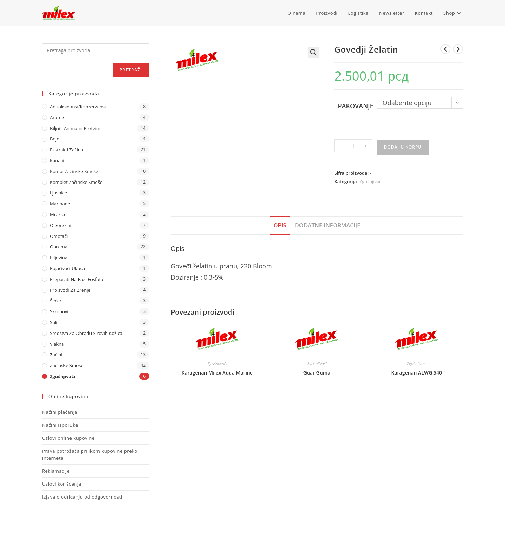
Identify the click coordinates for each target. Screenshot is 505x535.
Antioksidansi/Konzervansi (78, 106)
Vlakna (57, 344)
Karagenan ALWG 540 (416, 372)
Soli (54, 322)
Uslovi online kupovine (68, 438)
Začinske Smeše (66, 365)
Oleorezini (61, 225)
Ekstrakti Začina (66, 149)
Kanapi (57, 160)
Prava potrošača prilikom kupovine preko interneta (89, 454)
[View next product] (458, 49)
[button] (313, 52)
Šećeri (56, 300)
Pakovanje (355, 106)
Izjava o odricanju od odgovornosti (82, 497)
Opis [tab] (280, 225)
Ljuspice (58, 193)
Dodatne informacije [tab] (327, 225)
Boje (54, 139)
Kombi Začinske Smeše (74, 171)
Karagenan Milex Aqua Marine (217, 372)
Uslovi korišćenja (61, 484)
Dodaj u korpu (403, 147)
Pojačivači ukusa (67, 268)
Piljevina (58, 257)
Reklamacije (56, 471)
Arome (57, 117)
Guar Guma (316, 372)
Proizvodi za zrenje (70, 290)
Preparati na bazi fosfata (76, 279)
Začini (56, 354)
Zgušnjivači (370, 181)
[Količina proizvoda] (353, 145)
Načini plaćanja (60, 412)
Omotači (59, 236)
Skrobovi (59, 311)
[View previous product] (445, 49)
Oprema (58, 247)
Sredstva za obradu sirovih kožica (86, 333)
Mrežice (58, 214)
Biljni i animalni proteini (75, 128)
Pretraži (131, 70)
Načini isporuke (60, 425)
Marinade (60, 203)
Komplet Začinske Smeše (76, 182)
